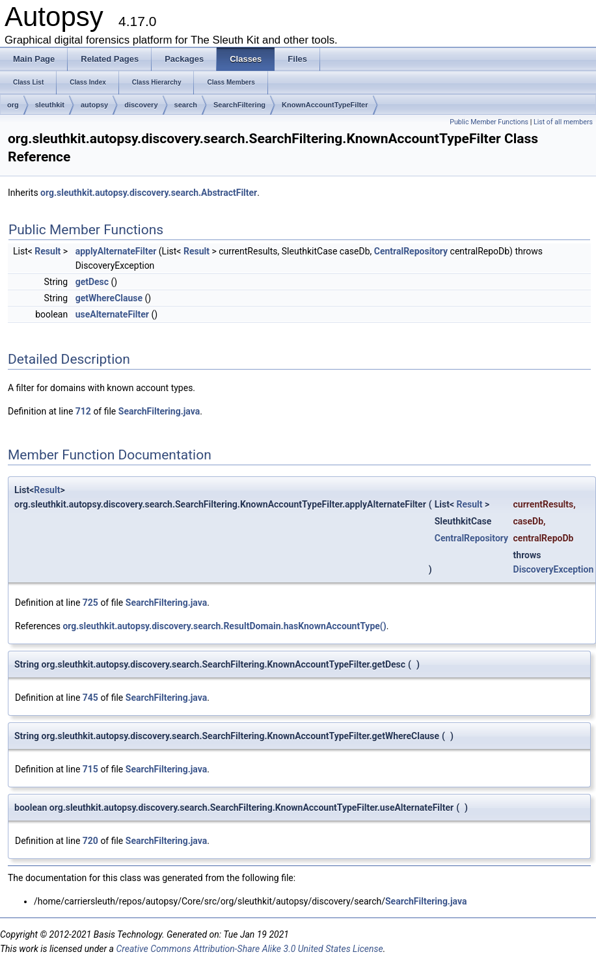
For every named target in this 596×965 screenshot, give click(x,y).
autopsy (94, 105)
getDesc (92, 282)
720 (90, 841)
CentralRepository (411, 251)
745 (90, 697)
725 (90, 602)
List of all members (563, 122)
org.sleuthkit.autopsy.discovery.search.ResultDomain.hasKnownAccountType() (224, 626)
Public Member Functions (489, 122)
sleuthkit (49, 105)
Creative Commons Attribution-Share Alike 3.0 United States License (249, 949)
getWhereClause (108, 298)
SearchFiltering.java (159, 411)
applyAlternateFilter (116, 251)
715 (90, 769)
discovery (140, 105)
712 (83, 411)
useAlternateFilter (112, 314)
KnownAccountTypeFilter (325, 105)
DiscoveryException (553, 569)
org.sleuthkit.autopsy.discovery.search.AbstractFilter (148, 192)
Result (47, 251)
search (185, 105)
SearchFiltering (239, 105)
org (13, 105)
